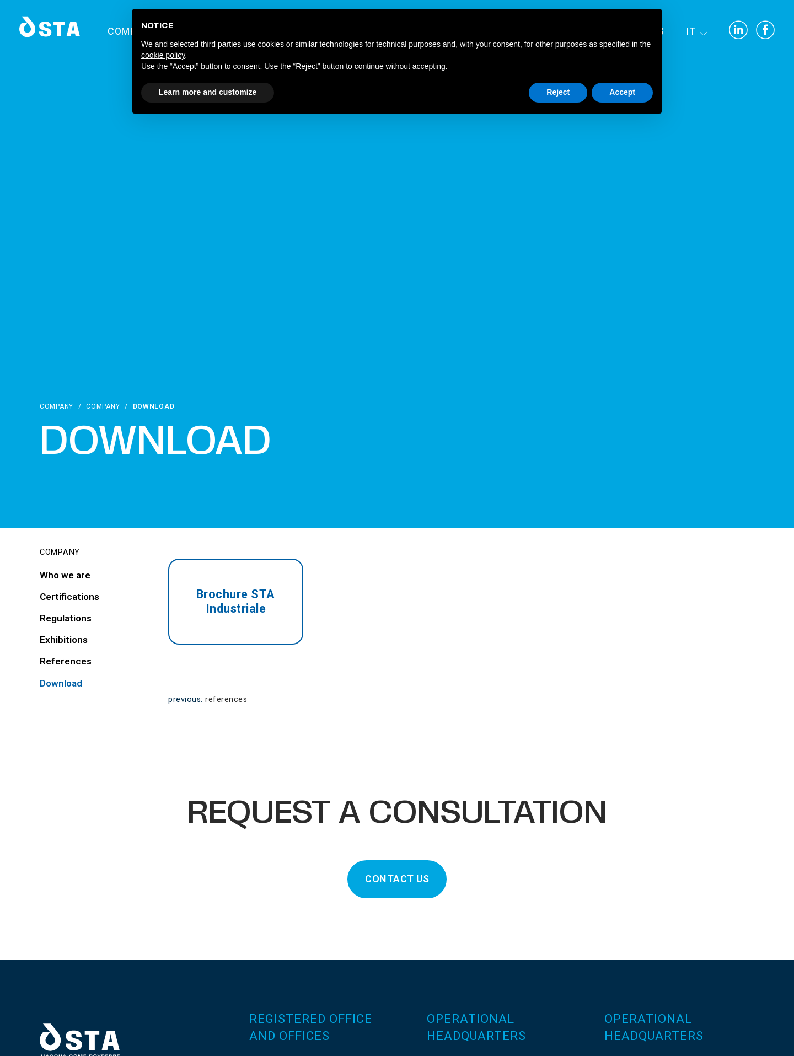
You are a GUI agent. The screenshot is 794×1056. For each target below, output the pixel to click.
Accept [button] (622, 92)
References (226, 699)
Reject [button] (558, 92)
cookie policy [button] (163, 55)
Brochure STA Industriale (235, 602)
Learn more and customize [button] (207, 92)
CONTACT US (397, 879)
